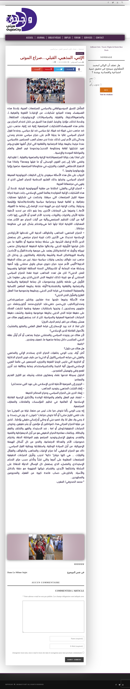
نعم (91, 78)
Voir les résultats (106, 95)
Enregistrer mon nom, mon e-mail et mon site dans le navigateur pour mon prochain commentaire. (47, 653)
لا (90, 81)
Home (75, 49)
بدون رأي (94, 84)
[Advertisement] (45, 509)
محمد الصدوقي (76, 62)
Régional (81, 49)
